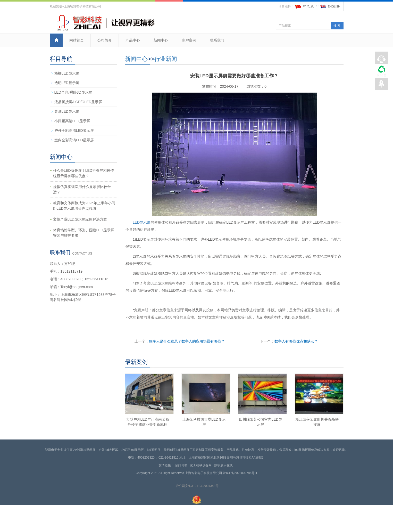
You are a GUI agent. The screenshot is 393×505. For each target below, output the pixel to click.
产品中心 (133, 40)
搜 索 (336, 25)
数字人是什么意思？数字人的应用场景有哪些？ (187, 341)
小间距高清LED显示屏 (72, 121)
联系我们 (217, 40)
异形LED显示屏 (66, 111)
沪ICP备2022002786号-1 (240, 473)
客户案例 (189, 40)
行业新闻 (165, 59)
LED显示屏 (141, 222)
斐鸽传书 (182, 465)
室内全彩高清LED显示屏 (74, 140)
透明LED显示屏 (66, 83)
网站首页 (76, 40)
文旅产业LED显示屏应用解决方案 (80, 219)
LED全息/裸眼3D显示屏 (73, 92)
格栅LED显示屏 (66, 73)
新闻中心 (161, 40)
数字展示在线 (224, 465)
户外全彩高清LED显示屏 (74, 130)
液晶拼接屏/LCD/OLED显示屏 (78, 102)
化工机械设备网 (201, 465)
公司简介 (104, 40)
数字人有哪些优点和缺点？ (296, 341)
